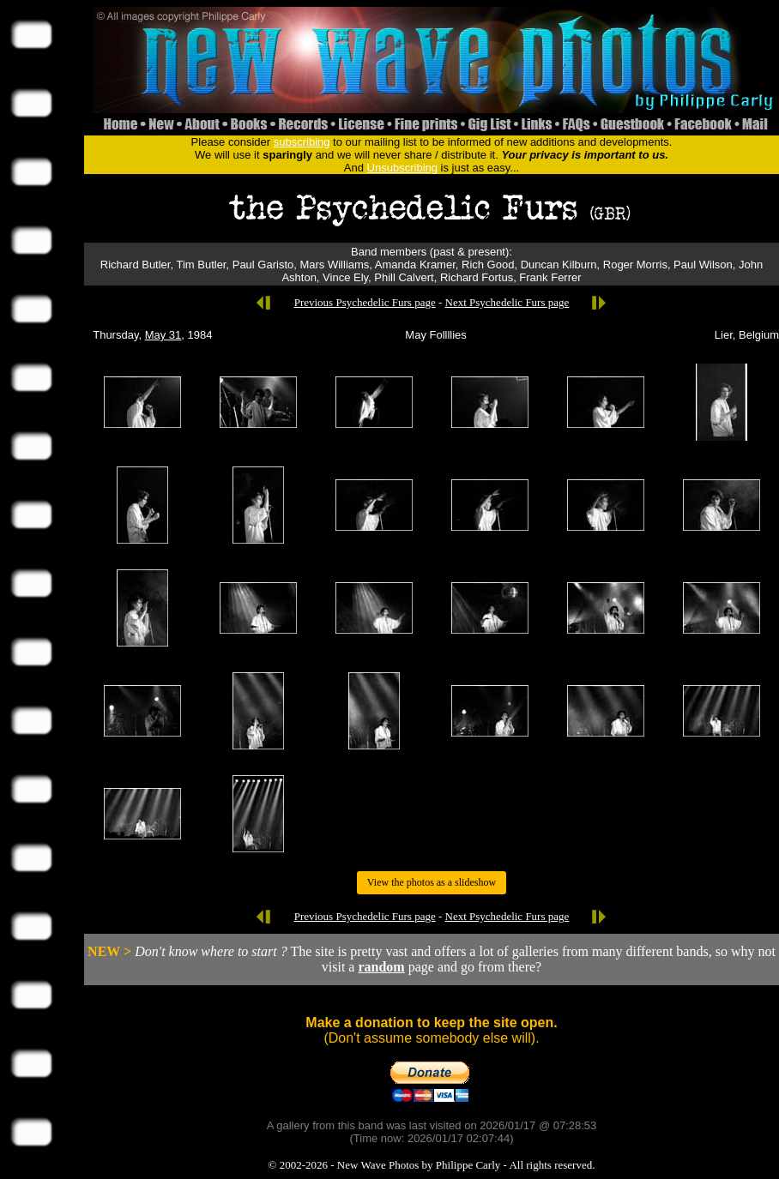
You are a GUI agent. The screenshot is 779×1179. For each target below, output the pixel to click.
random (381, 966)
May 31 (163, 334)
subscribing (302, 141)
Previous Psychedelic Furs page (365, 302)
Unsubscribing (402, 167)
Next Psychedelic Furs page (507, 302)
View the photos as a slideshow (431, 882)
